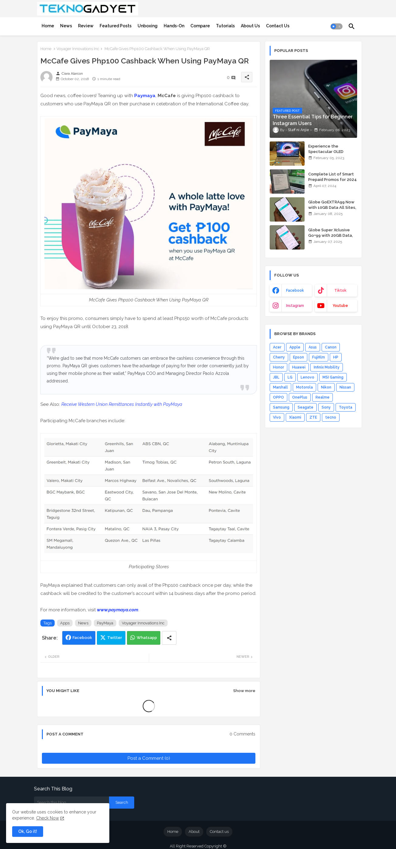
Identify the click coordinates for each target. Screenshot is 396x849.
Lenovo (307, 377)
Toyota (345, 407)
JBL (276, 377)
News (66, 25)
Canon (330, 347)
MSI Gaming (333, 377)
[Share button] (169, 638)
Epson (298, 357)
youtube (340, 306)
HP (335, 357)
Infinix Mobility (327, 367)
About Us (250, 25)
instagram (295, 306)
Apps (65, 623)
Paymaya (144, 95)
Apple (294, 347)
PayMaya (105, 623)
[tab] (48, 25)
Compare (200, 25)
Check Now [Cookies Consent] (47, 818)
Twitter (114, 637)
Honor (278, 367)
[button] (336, 26)
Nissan (345, 387)
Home (48, 25)
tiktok (340, 290)
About (194, 831)
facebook (295, 290)
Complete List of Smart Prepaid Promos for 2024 (332, 177)
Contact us (219, 831)
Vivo (277, 417)
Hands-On (174, 25)
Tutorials (225, 25)
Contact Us (277, 25)
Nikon (326, 387)
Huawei (299, 367)
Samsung (281, 407)
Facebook (82, 637)
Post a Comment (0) (149, 758)
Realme (322, 397)
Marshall (280, 387)
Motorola (304, 387)
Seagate (305, 407)
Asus (313, 347)
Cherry (279, 357)
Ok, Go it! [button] (27, 831)
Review (86, 25)
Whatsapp (147, 637)
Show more (244, 690)
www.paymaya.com (117, 610)
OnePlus (299, 397)
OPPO (278, 397)
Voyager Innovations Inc (77, 48)
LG (290, 377)
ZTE (313, 417)
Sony (326, 407)
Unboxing (148, 25)
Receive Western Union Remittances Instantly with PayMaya (121, 404)
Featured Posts (115, 25)
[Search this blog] (71, 802)
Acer (277, 347)
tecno (330, 417)
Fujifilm (318, 357)
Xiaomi (295, 417)
